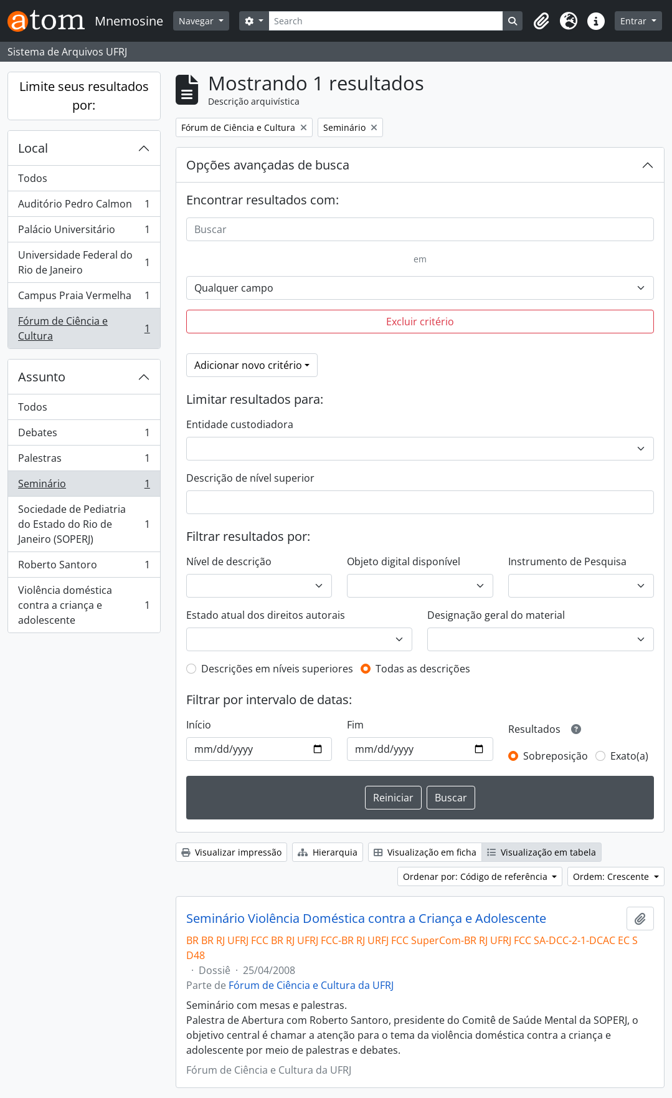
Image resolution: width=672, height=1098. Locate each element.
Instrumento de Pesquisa (567, 561)
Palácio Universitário (83, 232)
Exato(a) (629, 756)
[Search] (386, 21)
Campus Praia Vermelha (83, 298)
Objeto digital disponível (403, 561)
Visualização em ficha (425, 852)
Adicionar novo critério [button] (248, 365)
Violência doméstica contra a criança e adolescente (83, 605)
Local (33, 148)
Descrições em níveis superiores (277, 669)
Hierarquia (327, 852)
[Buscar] (420, 229)
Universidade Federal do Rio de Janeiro (83, 262)
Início (198, 725)
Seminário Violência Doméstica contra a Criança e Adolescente (366, 918)
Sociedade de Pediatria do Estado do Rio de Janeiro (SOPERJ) (83, 524)
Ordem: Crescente (612, 876)
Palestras (83, 461)
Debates (83, 435)
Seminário (83, 486)
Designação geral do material (496, 615)
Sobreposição (555, 756)
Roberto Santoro (83, 567)
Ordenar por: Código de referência (476, 876)
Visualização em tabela (541, 852)
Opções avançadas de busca (267, 164)
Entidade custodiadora (239, 424)
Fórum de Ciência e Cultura (83, 328)
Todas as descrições (423, 669)
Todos (32, 178)
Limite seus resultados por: (84, 95)
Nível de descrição (229, 561)
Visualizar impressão (231, 852)
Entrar (634, 21)
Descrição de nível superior (250, 478)
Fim (355, 725)
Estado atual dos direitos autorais (265, 615)
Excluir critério (420, 321)
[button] (541, 21)
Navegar (197, 21)
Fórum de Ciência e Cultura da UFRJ (311, 985)
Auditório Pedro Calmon (83, 206)
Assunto (41, 376)
